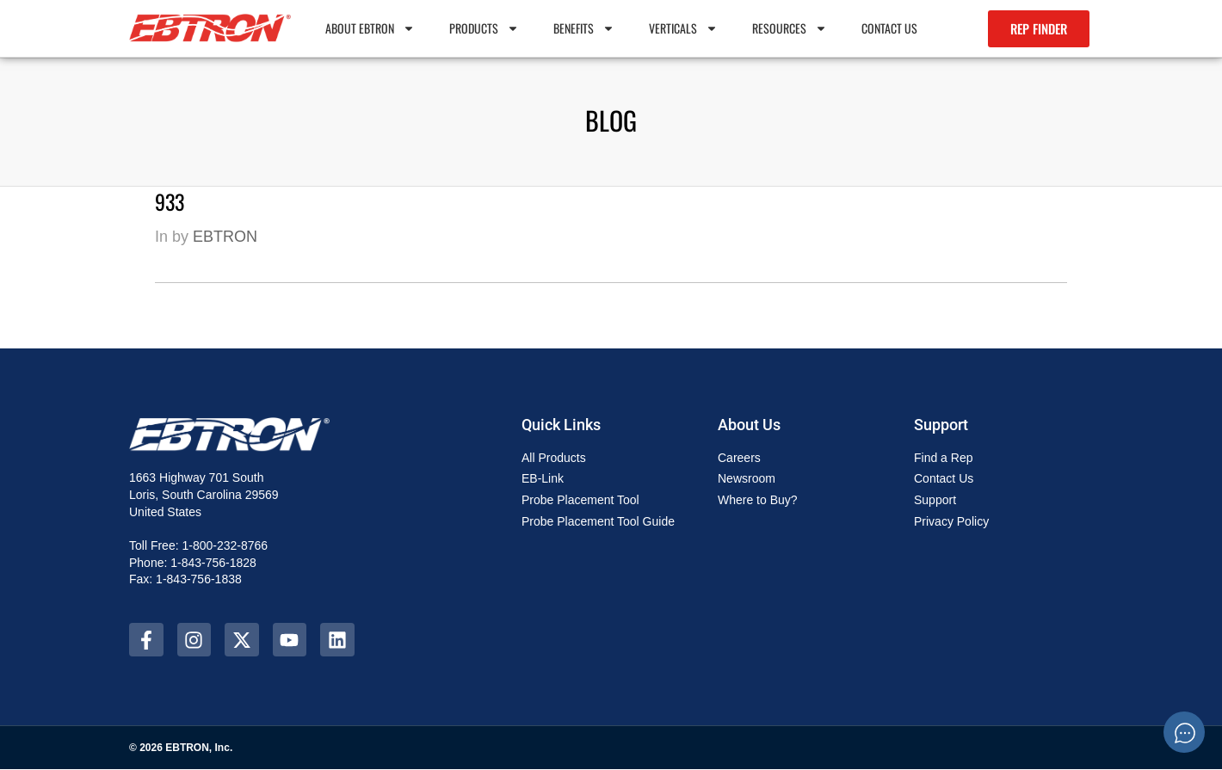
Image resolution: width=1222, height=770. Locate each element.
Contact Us (889, 28)
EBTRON (225, 236)
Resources (789, 28)
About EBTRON (370, 28)
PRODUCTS (484, 28)
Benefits (583, 28)
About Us (749, 425)
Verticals (683, 28)
